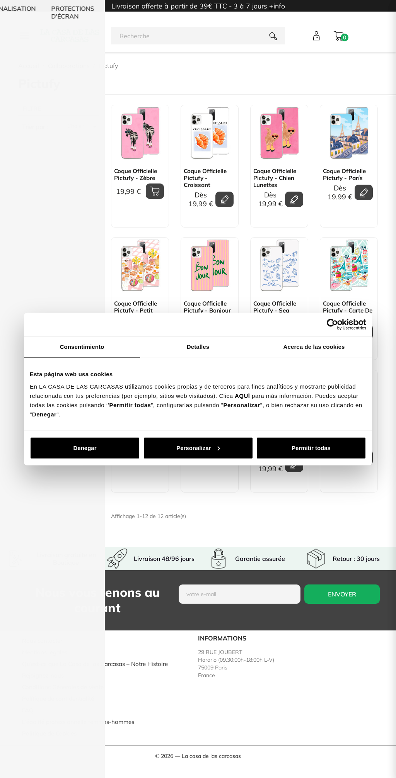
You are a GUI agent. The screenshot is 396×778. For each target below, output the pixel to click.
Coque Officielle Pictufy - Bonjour (207, 307)
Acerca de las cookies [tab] (314, 346)
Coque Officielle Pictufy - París (344, 175)
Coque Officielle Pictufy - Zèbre (135, 175)
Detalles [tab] (198, 346)
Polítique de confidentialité (58, 698)
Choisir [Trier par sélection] (83, 126)
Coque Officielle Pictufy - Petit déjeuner (135, 310)
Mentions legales (44, 652)
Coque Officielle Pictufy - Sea (274, 307)
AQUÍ (242, 395)
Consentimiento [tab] (82, 346)
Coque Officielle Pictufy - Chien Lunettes (274, 178)
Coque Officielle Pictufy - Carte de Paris (347, 310)
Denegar (84, 447)
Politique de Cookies (49, 733)
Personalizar (198, 447)
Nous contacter (42, 640)
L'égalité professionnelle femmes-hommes (78, 721)
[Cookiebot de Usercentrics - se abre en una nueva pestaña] (332, 324)
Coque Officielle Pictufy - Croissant (205, 178)
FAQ (28, 710)
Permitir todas (311, 447)
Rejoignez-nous (43, 675)
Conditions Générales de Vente (63, 687)
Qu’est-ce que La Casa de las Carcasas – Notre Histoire (95, 664)
